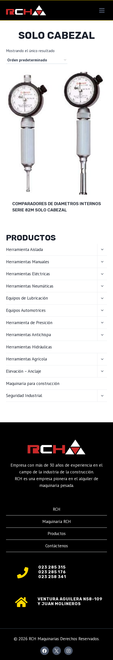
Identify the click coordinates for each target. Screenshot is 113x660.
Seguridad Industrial (24, 395)
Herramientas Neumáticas (29, 286)
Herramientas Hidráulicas (29, 347)
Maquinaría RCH (56, 521)
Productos (57, 533)
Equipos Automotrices (26, 310)
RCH (56, 509)
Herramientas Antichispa (28, 334)
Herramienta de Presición (29, 322)
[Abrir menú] (101, 10)
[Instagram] (68, 650)
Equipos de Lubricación (27, 298)
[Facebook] (44, 650)
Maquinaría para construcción (32, 383)
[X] (56, 650)
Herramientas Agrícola (26, 359)
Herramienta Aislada (24, 249)
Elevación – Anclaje (23, 371)
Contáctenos (56, 546)
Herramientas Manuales (27, 262)
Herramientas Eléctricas (28, 274)
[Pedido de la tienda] (36, 60)
